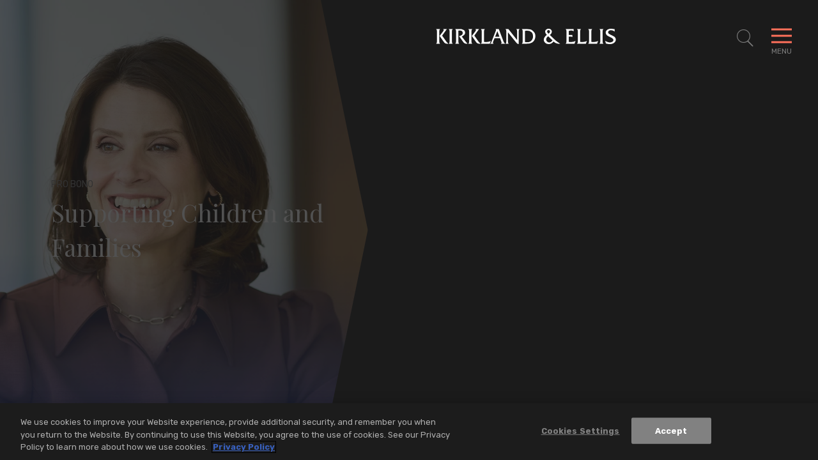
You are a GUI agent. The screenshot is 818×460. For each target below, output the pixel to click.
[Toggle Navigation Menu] (781, 38)
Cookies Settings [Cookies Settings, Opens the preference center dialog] (580, 433)
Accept (671, 433)
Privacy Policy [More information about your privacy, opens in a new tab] (244, 449)
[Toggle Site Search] (745, 38)
